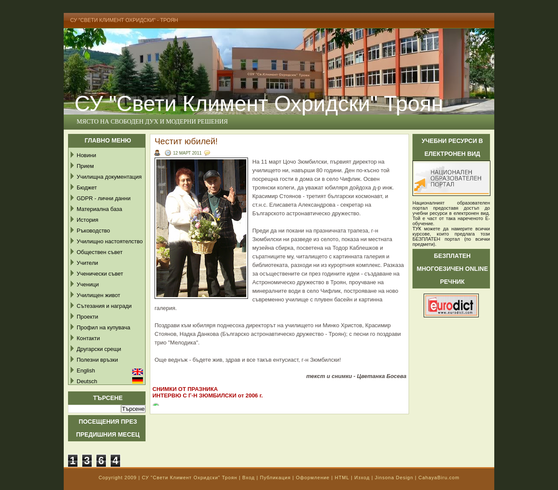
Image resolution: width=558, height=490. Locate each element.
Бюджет (87, 187)
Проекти (87, 316)
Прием (85, 166)
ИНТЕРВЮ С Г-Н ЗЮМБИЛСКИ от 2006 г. (207, 395)
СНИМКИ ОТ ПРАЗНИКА (185, 389)
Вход (248, 477)
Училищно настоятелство (110, 241)
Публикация (275, 477)
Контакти (88, 338)
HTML (342, 477)
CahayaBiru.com (438, 477)
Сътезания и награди (104, 306)
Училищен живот (98, 295)
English (86, 370)
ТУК (416, 228)
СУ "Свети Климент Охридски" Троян (258, 104)
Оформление (312, 477)
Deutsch (87, 381)
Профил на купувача (103, 327)
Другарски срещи (99, 349)
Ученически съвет (100, 273)
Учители (87, 263)
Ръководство (93, 230)
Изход (362, 477)
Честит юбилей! (186, 141)
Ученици (88, 284)
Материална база (99, 209)
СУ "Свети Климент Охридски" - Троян (124, 20)
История (87, 220)
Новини (86, 155)
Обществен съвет (100, 252)
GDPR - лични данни (103, 198)
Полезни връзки (97, 360)
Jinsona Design (394, 477)
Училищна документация (109, 177)
